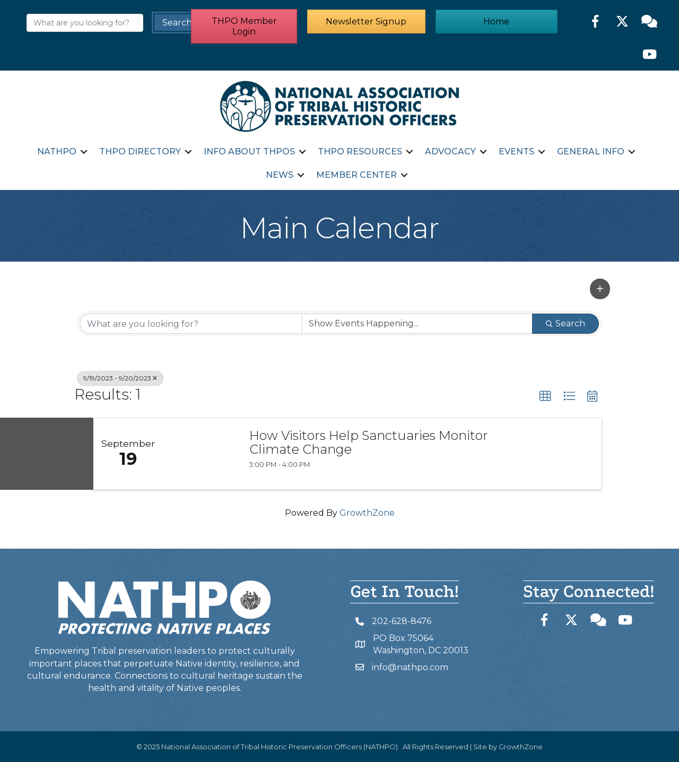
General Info (590, 151)
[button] (244, 28)
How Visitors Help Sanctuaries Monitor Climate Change (368, 442)
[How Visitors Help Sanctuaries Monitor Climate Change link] (200, 453)
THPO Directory (140, 151)
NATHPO (56, 151)
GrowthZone (367, 512)
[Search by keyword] (191, 323)
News (279, 175)
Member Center (356, 175)
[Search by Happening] (417, 323)
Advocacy (450, 151)
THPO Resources (360, 151)
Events (516, 151)
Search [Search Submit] (565, 323)
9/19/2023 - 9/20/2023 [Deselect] (120, 378)
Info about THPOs (249, 151)
